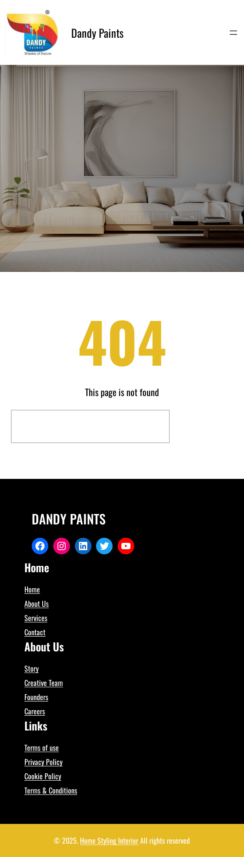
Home (32, 589)
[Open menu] (233, 32)
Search (203, 426)
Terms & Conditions (50, 790)
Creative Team (43, 682)
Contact (34, 632)
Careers (34, 711)
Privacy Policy (43, 761)
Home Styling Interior (109, 840)
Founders (36, 696)
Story (31, 668)
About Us (36, 603)
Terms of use (41, 747)
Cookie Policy (42, 776)
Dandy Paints (97, 32)
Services (35, 617)
